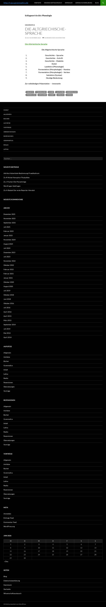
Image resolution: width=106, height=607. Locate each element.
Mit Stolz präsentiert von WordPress (15, 604)
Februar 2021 (9, 274)
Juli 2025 (7, 227)
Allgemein (7, 114)
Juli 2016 (7, 308)
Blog (97, 3)
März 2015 (7, 320)
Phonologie (31, 95)
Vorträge (7, 127)
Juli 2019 (7, 291)
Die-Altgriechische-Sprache (45, 31)
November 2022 (9, 261)
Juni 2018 (7, 299)
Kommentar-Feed (10, 522)
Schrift (52, 95)
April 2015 (7, 316)
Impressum (68, 3)
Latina (6, 149)
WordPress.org (9, 526)
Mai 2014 (7, 333)
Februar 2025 (9, 231)
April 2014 (7, 337)
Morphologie (72, 92)
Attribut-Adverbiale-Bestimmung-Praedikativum (21, 173)
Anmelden (7, 514)
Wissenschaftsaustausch (53, 3)
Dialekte (30, 92)
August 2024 (8, 244)
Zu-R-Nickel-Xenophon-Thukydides (17, 178)
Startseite (37, 3)
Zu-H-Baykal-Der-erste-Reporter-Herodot (19, 190)
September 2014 (10, 325)
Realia (6, 145)
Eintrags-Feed (9, 518)
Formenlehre (41, 92)
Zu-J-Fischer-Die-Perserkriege (15, 182)
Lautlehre (60, 92)
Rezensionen (8, 136)
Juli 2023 (7, 257)
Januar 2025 (8, 235)
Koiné (51, 92)
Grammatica (30, 25)
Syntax (69, 95)
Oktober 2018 (9, 295)
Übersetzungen (10, 132)
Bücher (6, 119)
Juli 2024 (7, 248)
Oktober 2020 (9, 282)
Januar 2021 (8, 278)
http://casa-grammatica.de (16, 3)
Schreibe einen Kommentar (54, 38)
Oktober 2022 (9, 265)
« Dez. (6, 561)
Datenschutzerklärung (83, 3)
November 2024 (9, 240)
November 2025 (9, 218)
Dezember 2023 (9, 252)
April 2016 (7, 312)
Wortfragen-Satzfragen (12, 186)
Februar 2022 (9, 269)
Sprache (61, 95)
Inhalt (6, 110)
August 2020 (8, 286)
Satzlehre (42, 95)
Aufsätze (7, 123)
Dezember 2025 (9, 214)
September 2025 (10, 223)
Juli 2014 (7, 329)
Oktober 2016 (9, 303)
